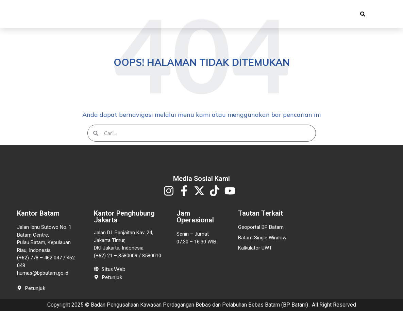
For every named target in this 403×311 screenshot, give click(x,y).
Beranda (87, 16)
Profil (124, 16)
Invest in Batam (268, 16)
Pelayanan (214, 16)
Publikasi (166, 16)
